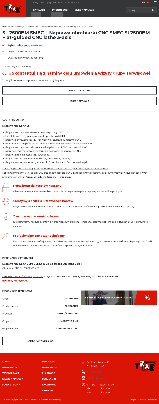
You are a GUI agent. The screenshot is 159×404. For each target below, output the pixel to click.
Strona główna (7, 27)
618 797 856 (94, 371)
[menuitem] (143, 2)
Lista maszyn (19, 27)
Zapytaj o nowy (80, 90)
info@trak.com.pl (97, 378)
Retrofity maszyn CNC (15, 280)
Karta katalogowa (40, 341)
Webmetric (152, 399)
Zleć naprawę (79, 101)
